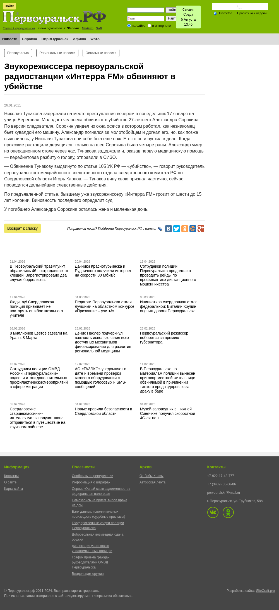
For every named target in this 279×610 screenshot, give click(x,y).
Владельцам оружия (88, 574)
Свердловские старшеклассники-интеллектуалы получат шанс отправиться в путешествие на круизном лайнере (37, 418)
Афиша (79, 39)
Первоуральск (18, 53)
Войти (9, 6)
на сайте (138, 26)
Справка (29, 39)
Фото (95, 39)
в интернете (161, 26)
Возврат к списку (22, 228)
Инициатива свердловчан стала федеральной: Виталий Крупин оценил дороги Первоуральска (169, 306)
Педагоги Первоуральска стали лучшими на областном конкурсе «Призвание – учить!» (104, 306)
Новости (10, 39)
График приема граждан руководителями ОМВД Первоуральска (91, 562)
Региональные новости (57, 53)
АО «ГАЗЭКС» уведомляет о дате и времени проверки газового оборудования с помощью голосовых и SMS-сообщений (100, 378)
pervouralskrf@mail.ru (223, 493)
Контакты (11, 476)
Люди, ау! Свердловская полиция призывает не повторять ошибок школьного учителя (36, 309)
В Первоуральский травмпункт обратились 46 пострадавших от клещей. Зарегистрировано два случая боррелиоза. (39, 273)
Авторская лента (152, 482)
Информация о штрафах (91, 482)
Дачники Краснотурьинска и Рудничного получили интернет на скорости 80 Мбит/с (103, 270)
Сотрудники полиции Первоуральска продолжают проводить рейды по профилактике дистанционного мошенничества (168, 275)
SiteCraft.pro (265, 591)
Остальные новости (101, 53)
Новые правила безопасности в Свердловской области (103, 411)
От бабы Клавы (151, 476)
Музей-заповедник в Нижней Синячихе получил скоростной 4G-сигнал (167, 413)
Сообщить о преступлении (92, 476)
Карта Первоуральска (19, 28)
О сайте (10, 482)
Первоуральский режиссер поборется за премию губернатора (164, 337)
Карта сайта (13, 489)
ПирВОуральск (55, 39)
